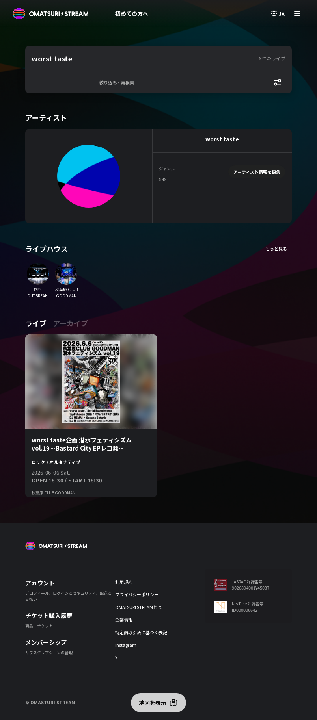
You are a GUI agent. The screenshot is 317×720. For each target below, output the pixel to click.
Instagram (125, 645)
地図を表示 (152, 703)
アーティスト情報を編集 (256, 172)
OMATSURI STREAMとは (138, 607)
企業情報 (123, 619)
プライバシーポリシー (136, 594)
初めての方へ (131, 13)
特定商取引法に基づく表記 (141, 632)
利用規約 (123, 582)
